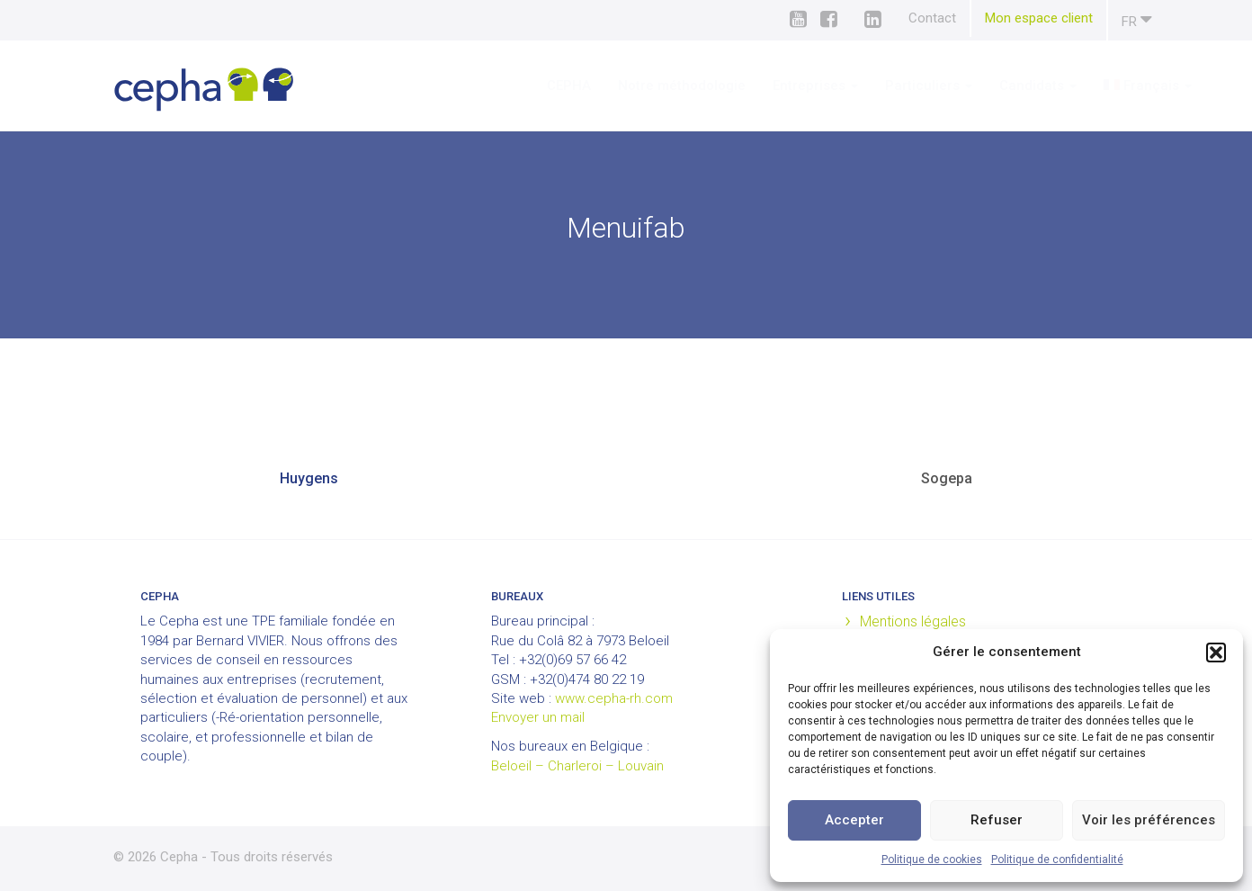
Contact (932, 18)
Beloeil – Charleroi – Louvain (577, 766)
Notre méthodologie (629, 85)
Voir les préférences (1148, 820)
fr (1137, 19)
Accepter (854, 820)
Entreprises (762, 85)
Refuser (996, 820)
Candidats (985, 85)
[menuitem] (1095, 85)
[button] (1216, 653)
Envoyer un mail (538, 717)
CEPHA (516, 85)
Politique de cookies (931, 859)
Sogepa (946, 478)
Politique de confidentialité (1057, 859)
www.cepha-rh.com (614, 698)
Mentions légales (913, 621)
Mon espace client (1039, 18)
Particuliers (875, 85)
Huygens (309, 478)
